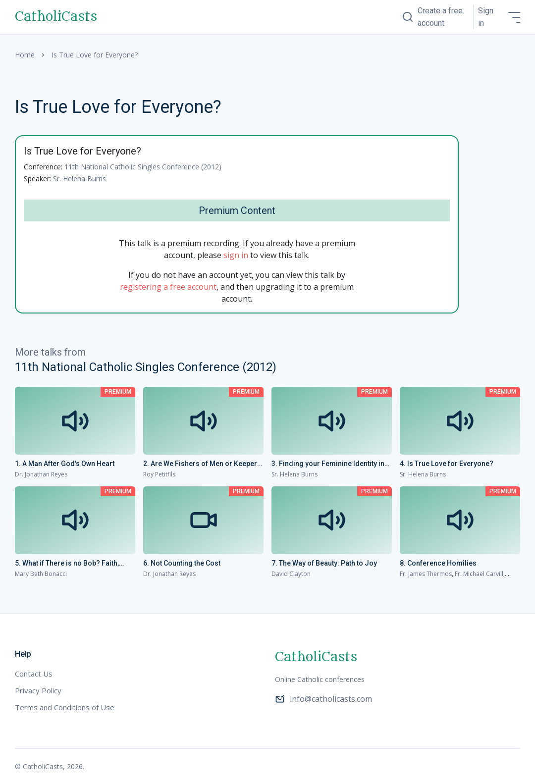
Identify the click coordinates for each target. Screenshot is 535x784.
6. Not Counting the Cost (181, 563)
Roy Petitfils (159, 474)
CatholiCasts (56, 16)
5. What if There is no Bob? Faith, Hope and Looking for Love (67, 563)
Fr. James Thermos (426, 574)
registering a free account (168, 286)
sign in (235, 255)
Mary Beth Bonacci (41, 574)
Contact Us (34, 674)
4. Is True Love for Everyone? (446, 464)
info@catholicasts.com (323, 698)
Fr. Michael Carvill (479, 574)
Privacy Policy (38, 690)
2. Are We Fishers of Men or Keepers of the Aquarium (202, 464)
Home (25, 54)
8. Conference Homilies (438, 563)
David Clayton (291, 574)
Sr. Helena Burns (79, 178)
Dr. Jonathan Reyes (41, 474)
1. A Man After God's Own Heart (64, 464)
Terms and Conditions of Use (64, 707)
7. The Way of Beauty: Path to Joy (324, 563)
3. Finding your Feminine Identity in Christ (327, 464)
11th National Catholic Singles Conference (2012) (142, 166)
